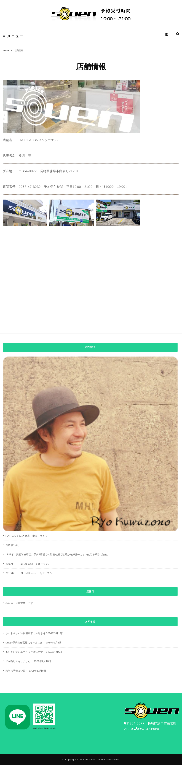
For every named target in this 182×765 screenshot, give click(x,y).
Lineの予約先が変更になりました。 (25, 642)
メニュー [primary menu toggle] (13, 36)
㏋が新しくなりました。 (19, 661)
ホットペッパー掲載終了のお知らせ (25, 633)
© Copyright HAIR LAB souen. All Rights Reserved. (91, 759)
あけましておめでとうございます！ (25, 652)
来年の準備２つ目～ (17, 670)
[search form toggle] (177, 34)
